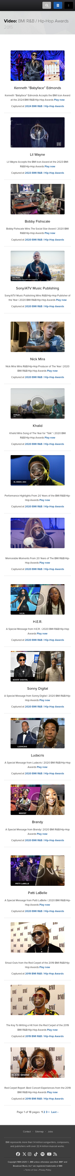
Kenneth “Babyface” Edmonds (37, 88)
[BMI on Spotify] (43, 1154)
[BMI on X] (24, 1153)
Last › (54, 1112)
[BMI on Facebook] (19, 1154)
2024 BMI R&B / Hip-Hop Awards (44, 106)
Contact (27, 1131)
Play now (59, 99)
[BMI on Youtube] (50, 1154)
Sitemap (39, 1131)
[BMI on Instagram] (30, 1154)
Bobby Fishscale (37, 221)
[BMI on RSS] (56, 1154)
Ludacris (37, 755)
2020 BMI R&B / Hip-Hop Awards (44, 239)
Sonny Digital (37, 688)
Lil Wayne (37, 154)
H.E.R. (37, 621)
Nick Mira (37, 359)
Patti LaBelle (37, 893)
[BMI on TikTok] (37, 1154)
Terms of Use (31, 1170)
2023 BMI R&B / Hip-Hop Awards (44, 173)
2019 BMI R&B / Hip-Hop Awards (44, 973)
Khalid (37, 425)
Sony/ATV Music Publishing (37, 288)
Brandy (37, 822)
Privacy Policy (45, 1170)
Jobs (50, 1131)
